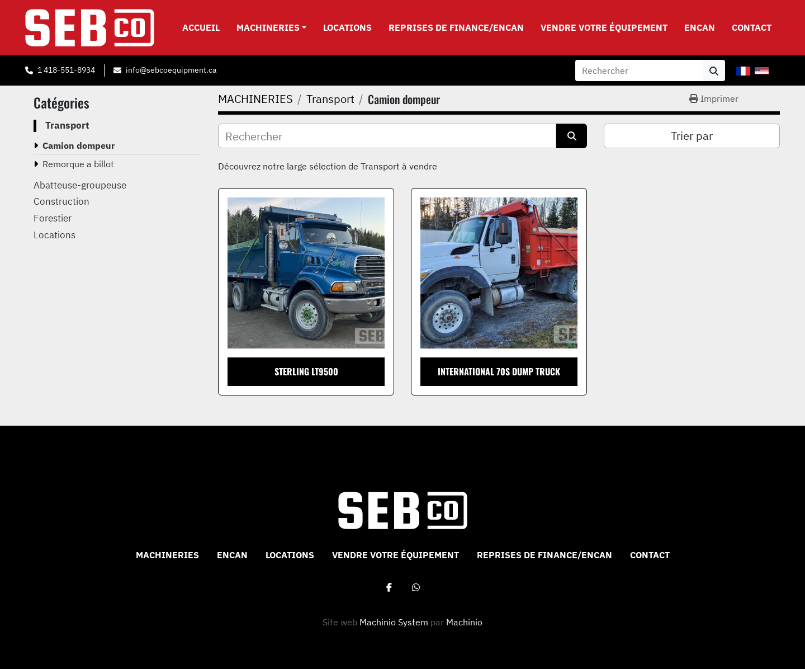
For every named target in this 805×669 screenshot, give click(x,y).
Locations (347, 27)
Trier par (692, 135)
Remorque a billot (78, 163)
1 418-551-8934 (66, 70)
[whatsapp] (416, 587)
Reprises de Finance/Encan (456, 27)
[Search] (639, 70)
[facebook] (389, 587)
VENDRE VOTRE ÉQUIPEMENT (604, 27)
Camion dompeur (78, 145)
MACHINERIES (268, 27)
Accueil (201, 27)
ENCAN (699, 27)
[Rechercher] (387, 136)
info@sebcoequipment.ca (171, 70)
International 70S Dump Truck (499, 371)
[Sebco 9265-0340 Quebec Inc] (402, 509)
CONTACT (751, 27)
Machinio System (393, 622)
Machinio (464, 622)
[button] (271, 27)
